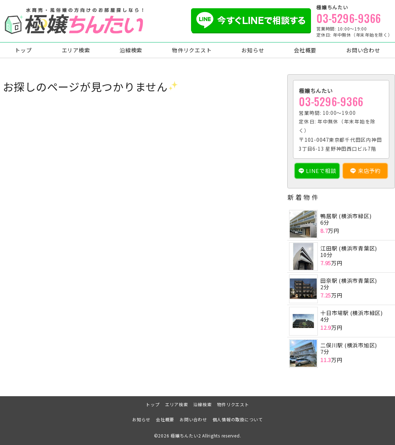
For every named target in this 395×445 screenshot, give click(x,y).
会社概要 (305, 50)
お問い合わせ (363, 50)
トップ (23, 50)
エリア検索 (76, 50)
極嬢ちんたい (184, 436)
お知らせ (252, 50)
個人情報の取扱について (238, 419)
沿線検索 (131, 50)
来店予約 (369, 171)
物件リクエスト (192, 50)
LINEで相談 (321, 171)
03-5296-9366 (348, 18)
